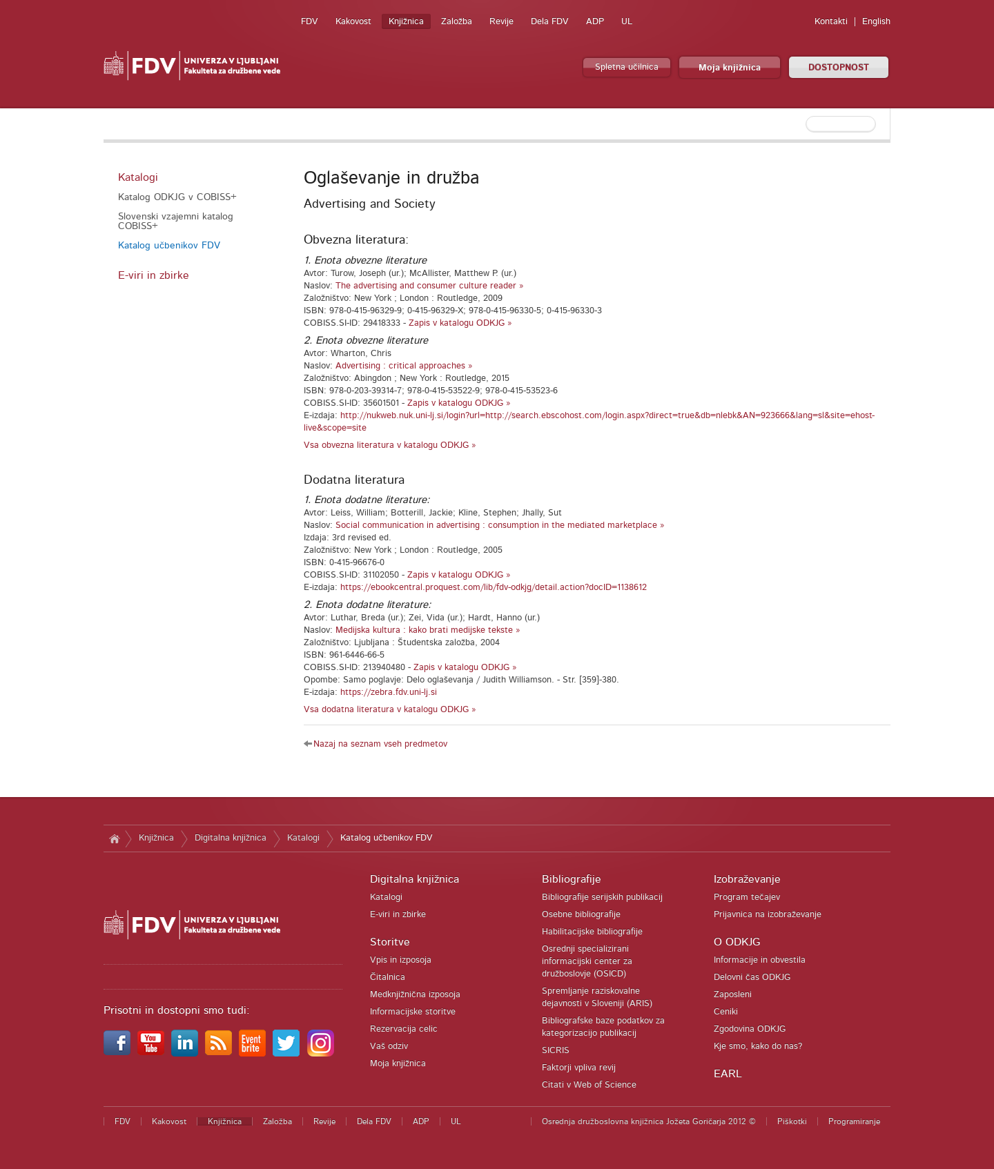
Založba (456, 21)
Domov (114, 838)
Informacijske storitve (413, 1012)
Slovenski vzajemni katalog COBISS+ (175, 221)
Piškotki (792, 1121)
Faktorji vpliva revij (579, 1067)
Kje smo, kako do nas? (758, 1046)
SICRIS (555, 1050)
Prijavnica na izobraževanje (767, 914)
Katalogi (138, 177)
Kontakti (831, 21)
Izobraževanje (747, 879)
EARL (728, 1073)
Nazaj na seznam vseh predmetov (380, 744)
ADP (595, 21)
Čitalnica (387, 977)
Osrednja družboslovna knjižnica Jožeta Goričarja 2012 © (649, 1121)
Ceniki (726, 1012)
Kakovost (353, 21)
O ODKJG (737, 941)
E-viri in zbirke (153, 275)
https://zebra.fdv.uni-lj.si (388, 692)
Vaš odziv (389, 1046)
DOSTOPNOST (838, 67)
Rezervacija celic (404, 1029)
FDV (309, 21)
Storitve (390, 941)
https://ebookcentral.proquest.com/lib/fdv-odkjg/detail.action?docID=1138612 (493, 587)
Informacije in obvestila (760, 960)
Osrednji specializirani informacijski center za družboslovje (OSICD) (587, 962)
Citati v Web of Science (589, 1085)
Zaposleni (733, 994)
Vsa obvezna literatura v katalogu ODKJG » (390, 445)
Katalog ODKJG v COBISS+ (177, 197)
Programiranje (854, 1121)
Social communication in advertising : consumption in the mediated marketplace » (500, 525)
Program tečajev (747, 897)
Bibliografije (571, 879)
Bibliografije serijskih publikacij (602, 897)
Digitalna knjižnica (230, 838)
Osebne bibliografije (581, 914)
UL (626, 21)
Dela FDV (550, 21)
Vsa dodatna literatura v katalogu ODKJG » (390, 709)
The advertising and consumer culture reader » (429, 286)
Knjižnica (406, 21)
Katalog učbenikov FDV (169, 245)
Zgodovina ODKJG (750, 1029)
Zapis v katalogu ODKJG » (460, 323)
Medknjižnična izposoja (415, 994)
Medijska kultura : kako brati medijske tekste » (427, 630)
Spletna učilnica (627, 67)
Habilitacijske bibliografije (592, 931)
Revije (501, 21)
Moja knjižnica (730, 67)
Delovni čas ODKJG (752, 977)
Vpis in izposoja (400, 960)
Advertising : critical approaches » (404, 366)
